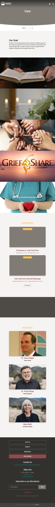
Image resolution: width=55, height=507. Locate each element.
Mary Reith (27, 424)
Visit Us (27, 442)
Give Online (27, 456)
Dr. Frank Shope (27, 391)
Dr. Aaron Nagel (27, 358)
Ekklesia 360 (37, 505)
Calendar (27, 285)
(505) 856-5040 (27, 474)
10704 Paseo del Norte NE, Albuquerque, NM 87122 (27, 465)
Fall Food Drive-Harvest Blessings (27, 279)
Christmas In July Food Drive (27, 250)
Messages (27, 451)
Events (27, 447)
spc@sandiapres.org (27, 476)
